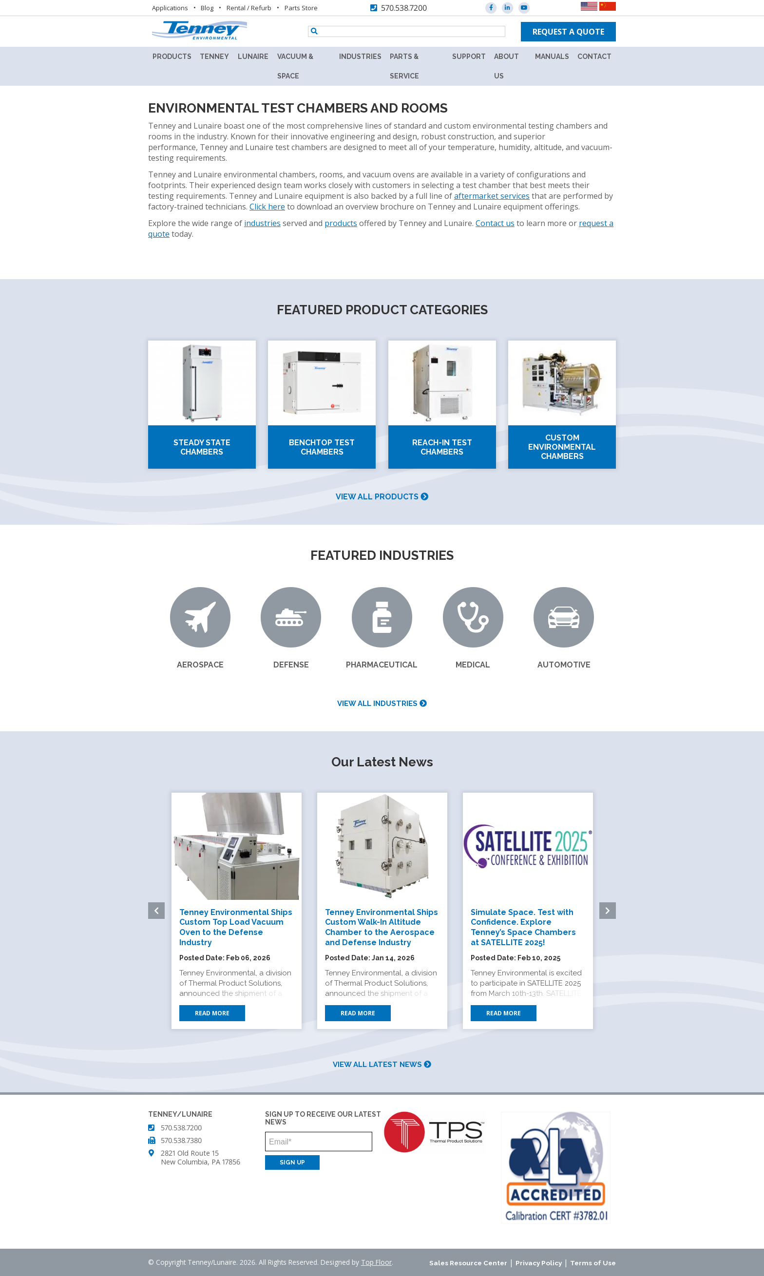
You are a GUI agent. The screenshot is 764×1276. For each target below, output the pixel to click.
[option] (236, 911)
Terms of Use (593, 1263)
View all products (382, 496)
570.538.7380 (181, 1140)
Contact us (495, 223)
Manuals (552, 56)
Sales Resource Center (468, 1263)
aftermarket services (492, 195)
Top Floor (376, 1262)
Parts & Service (404, 66)
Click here (267, 206)
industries (262, 223)
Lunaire (253, 56)
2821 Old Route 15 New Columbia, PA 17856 (200, 1157)
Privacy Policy (539, 1263)
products (341, 223)
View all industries (382, 703)
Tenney (214, 56)
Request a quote (568, 31)
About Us (506, 66)
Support (469, 56)
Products (172, 56)
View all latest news (382, 1064)
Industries (360, 56)
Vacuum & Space (295, 66)
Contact (594, 56)
